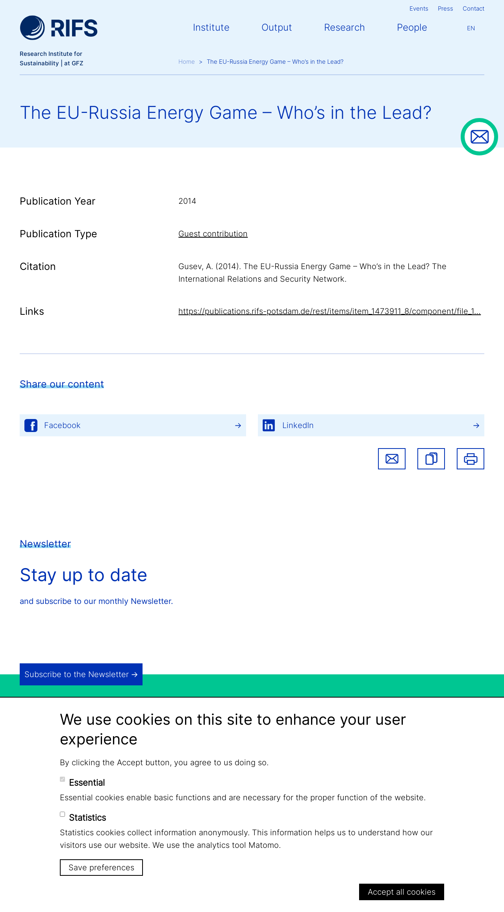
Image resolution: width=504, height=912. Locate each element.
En (471, 28)
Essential (87, 782)
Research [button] (344, 27)
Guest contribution (213, 233)
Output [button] (276, 27)
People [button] (412, 27)
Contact (473, 8)
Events (419, 8)
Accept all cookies (401, 892)
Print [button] (470, 458)
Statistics (87, 817)
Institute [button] (211, 27)
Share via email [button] (392, 458)
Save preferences (101, 867)
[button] (431, 458)
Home (186, 61)
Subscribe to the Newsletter (76, 674)
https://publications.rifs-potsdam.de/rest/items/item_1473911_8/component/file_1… (329, 311)
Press (445, 8)
